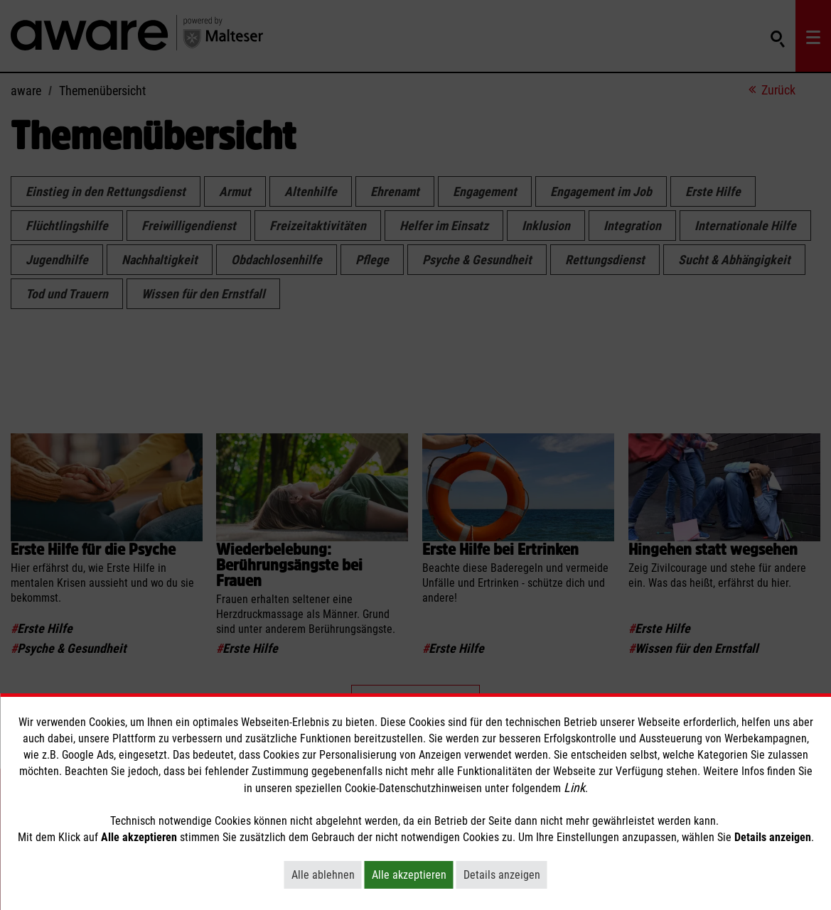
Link (574, 787)
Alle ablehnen (326, 874)
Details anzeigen (505, 874)
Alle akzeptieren (413, 874)
